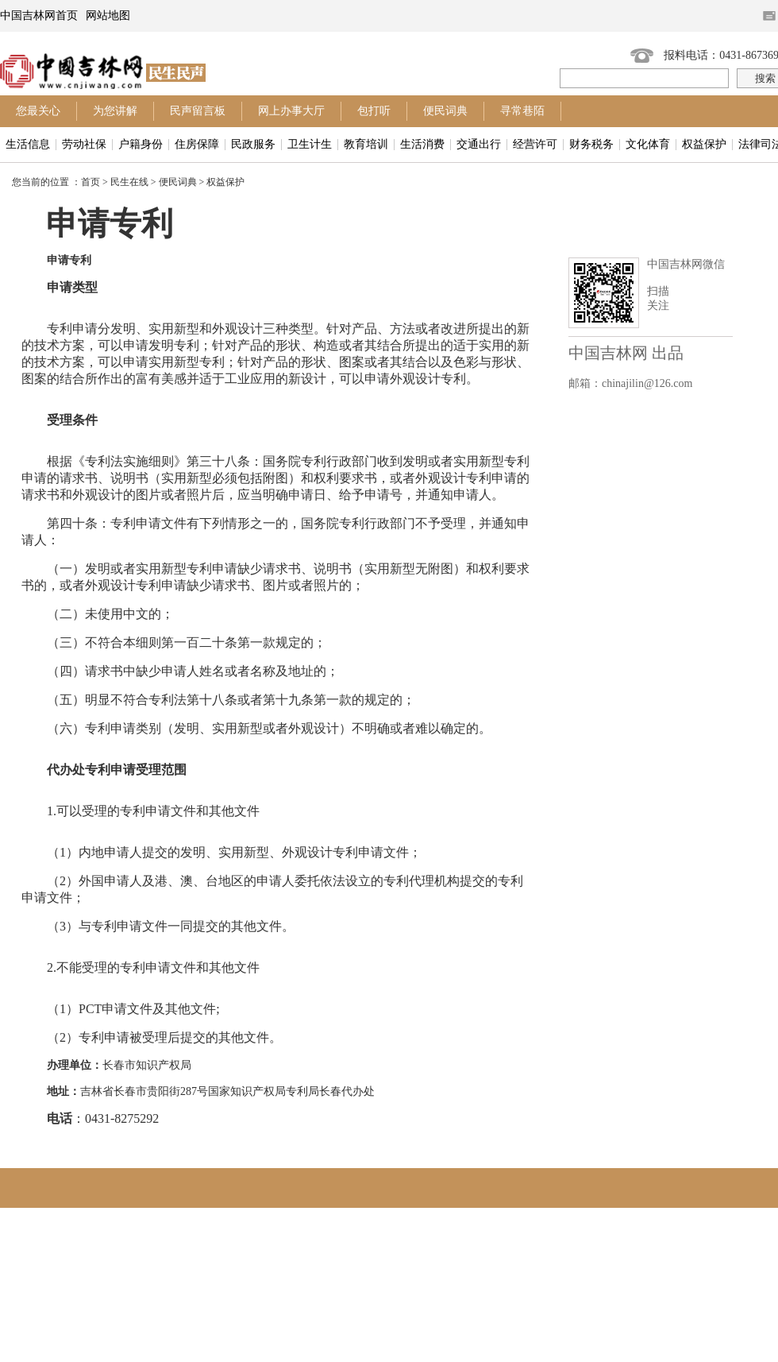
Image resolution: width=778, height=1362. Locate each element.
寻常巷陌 (522, 111)
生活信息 (28, 144)
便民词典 (445, 111)
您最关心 (38, 111)
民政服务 (253, 144)
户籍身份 (140, 144)
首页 (90, 182)
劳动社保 (84, 144)
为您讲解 (115, 111)
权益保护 (704, 144)
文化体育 (648, 144)
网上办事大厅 (291, 111)
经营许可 (535, 144)
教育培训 (366, 144)
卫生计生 (309, 144)
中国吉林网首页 (39, 15)
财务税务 (591, 144)
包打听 (374, 111)
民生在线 (129, 182)
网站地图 (108, 15)
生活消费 (422, 144)
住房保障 (197, 144)
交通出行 (478, 144)
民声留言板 (197, 111)
